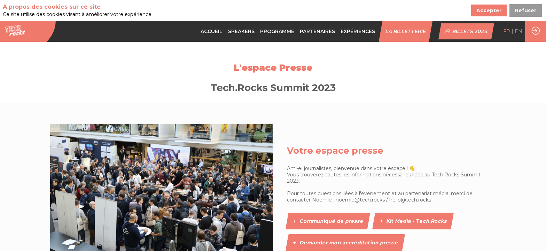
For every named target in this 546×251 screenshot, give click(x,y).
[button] (406, 31)
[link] (212, 31)
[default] (277, 31)
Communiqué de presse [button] (327, 221)
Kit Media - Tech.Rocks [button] (412, 221)
